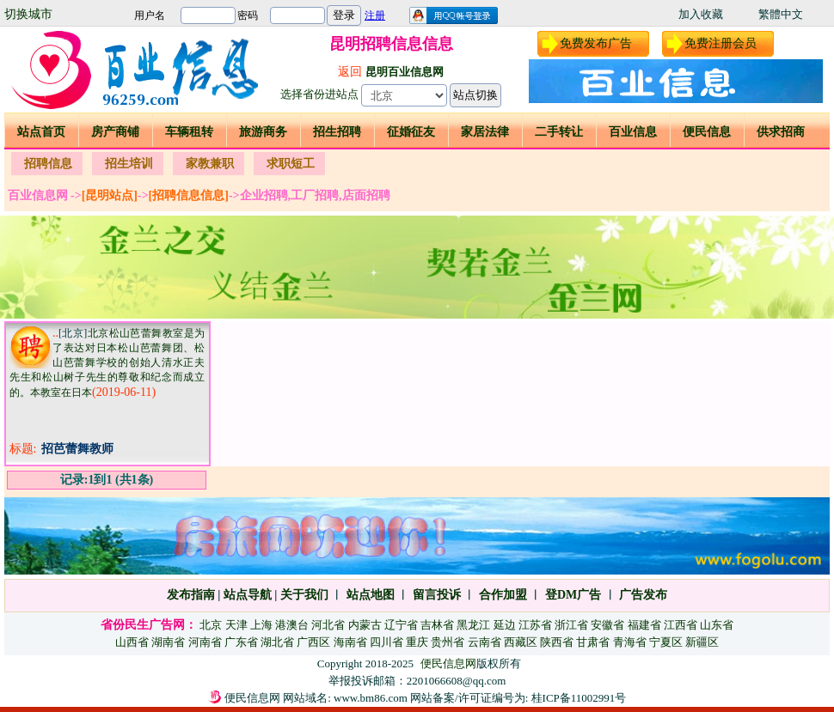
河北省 (328, 624)
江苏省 (535, 624)
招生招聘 (337, 131)
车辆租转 (189, 131)
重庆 (417, 642)
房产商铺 (115, 131)
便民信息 (707, 131)
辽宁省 (401, 624)
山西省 (132, 642)
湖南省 (168, 642)
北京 (210, 624)
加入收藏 (700, 14)
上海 (261, 624)
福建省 (644, 624)
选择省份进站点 (319, 94)
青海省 (630, 642)
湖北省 (277, 642)
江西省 (680, 624)
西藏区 (520, 642)
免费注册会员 (720, 43)
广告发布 (643, 594)
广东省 (241, 642)
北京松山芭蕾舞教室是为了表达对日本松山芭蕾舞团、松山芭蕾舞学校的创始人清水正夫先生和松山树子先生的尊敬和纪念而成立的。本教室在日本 (107, 363)
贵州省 (447, 642)
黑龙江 (473, 624)
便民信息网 (448, 663)
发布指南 (191, 594)
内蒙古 (365, 624)
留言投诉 (437, 594)
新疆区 (702, 642)
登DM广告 (573, 594)
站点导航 (248, 594)
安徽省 (607, 624)
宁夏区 (666, 642)
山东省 (716, 624)
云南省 (484, 642)
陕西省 (556, 642)
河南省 (205, 642)
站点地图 (369, 594)
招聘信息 (48, 163)
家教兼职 (210, 163)
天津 (236, 624)
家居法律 (485, 131)
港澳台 (292, 624)
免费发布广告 (596, 43)
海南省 (350, 642)
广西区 (313, 642)
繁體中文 (780, 14)
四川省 (386, 642)
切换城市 (28, 14)
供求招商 (781, 131)
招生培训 (129, 163)
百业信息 (633, 131)
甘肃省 (593, 642)
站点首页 (41, 131)
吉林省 (437, 624)
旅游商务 (263, 131)
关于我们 (304, 594)
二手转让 (559, 131)
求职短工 (291, 163)
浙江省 (571, 624)
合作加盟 (503, 594)
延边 (505, 624)
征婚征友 (411, 131)
